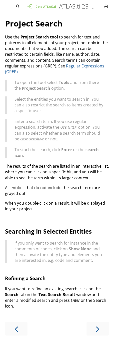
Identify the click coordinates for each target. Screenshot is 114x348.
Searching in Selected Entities (48, 231)
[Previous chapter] (16, 329)
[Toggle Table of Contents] (6, 6)
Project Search (33, 23)
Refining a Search (25, 278)
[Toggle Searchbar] (17, 6)
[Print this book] (106, 6)
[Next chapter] (97, 329)
